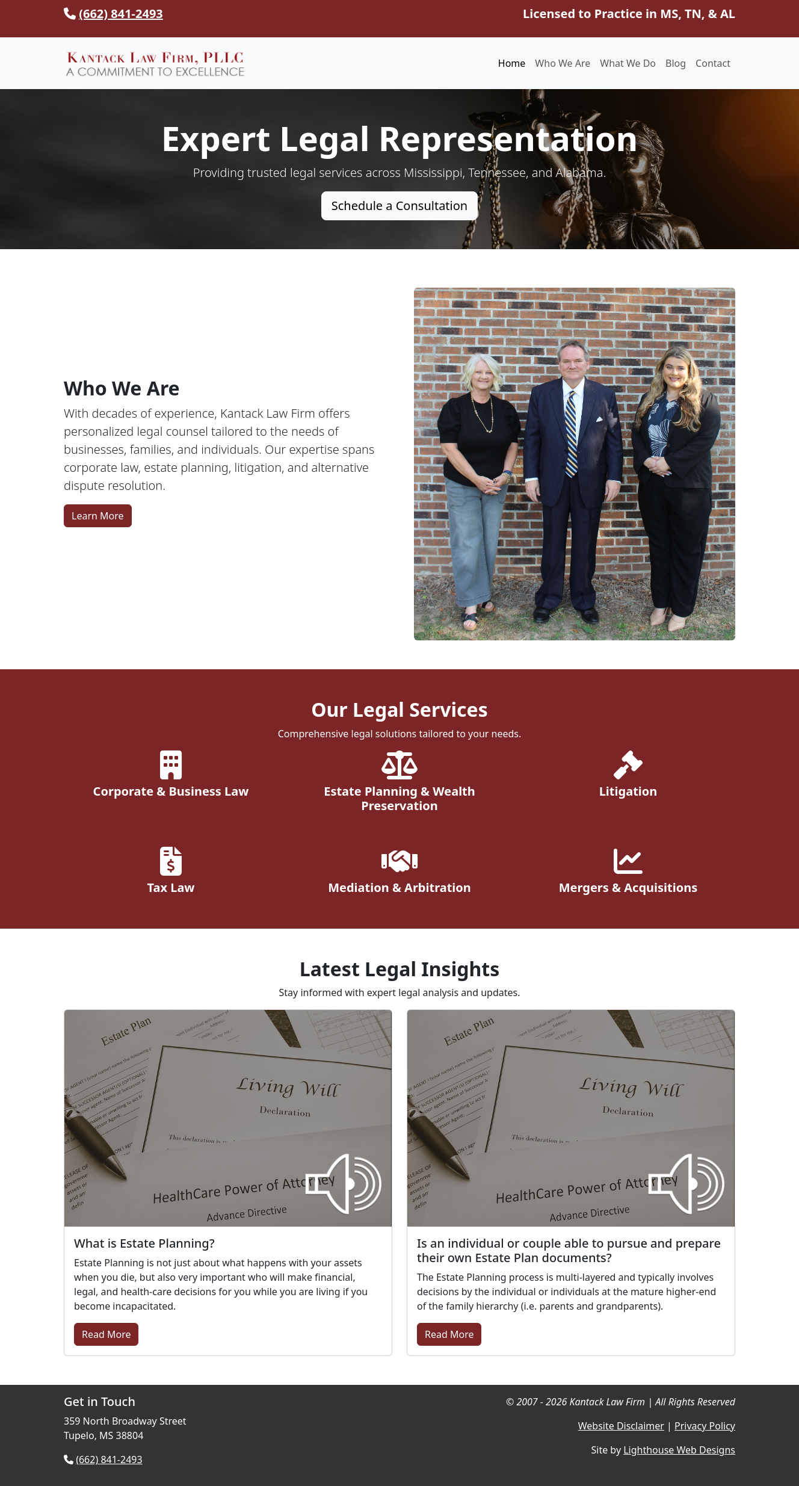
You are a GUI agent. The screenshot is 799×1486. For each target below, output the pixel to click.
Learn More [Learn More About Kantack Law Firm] (98, 515)
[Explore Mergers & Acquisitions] (628, 873)
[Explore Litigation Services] (628, 777)
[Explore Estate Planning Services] (399, 784)
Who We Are (562, 63)
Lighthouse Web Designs (679, 1450)
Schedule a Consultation (399, 205)
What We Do (628, 63)
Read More (106, 1334)
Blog (675, 63)
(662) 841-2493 (121, 13)
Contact (713, 63)
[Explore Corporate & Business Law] (171, 777)
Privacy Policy (704, 1425)
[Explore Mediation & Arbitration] (399, 873)
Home (512, 63)
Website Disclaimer (621, 1425)
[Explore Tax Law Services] (171, 873)
